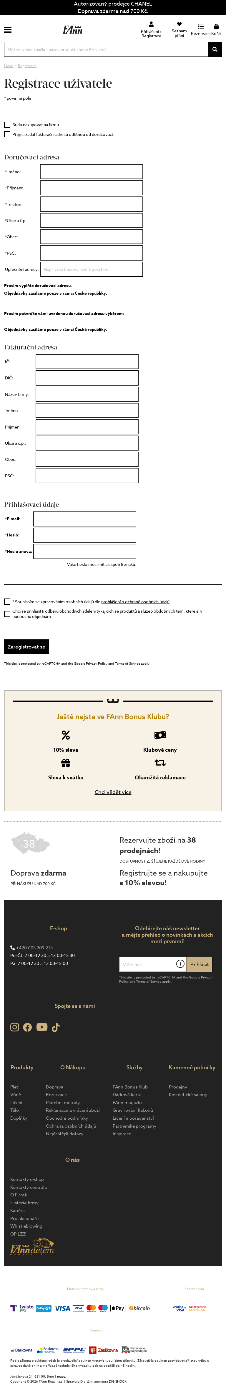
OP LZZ (18, 1234)
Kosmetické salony (188, 1094)
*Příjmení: (14, 188)
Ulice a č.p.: (15, 443)
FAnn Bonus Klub (130, 1087)
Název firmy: (19, 394)
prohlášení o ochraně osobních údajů (135, 601)
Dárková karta (127, 1094)
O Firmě (18, 1195)
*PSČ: (10, 253)
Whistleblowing (26, 1226)
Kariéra (17, 1210)
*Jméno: (13, 171)
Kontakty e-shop (27, 1179)
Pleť (14, 1087)
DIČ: (9, 378)
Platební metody (63, 1102)
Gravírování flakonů (133, 1110)
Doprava (54, 1087)
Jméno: (12, 410)
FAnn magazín (127, 1102)
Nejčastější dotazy (64, 1134)
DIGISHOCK (118, 1381)
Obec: (10, 459)
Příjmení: (13, 427)
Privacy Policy (96, 663)
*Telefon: (13, 204)
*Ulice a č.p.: (16, 220)
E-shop (58, 928)
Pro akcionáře (24, 1218)
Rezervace (56, 1094)
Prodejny (178, 1087)
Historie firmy (24, 1203)
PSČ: (9, 476)
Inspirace (122, 1134)
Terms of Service (127, 663)
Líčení (16, 1102)
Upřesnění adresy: (22, 269)
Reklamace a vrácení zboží (73, 1110)
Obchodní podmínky (67, 1118)
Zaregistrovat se (26, 647)
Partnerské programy (134, 1126)
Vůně (15, 1094)
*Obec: (11, 236)
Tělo (14, 1110)
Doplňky (18, 1118)
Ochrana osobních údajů (71, 1126)
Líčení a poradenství (133, 1118)
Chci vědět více (113, 792)
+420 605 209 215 (34, 948)
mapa (61, 1376)
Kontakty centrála (28, 1187)
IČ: (7, 361)
